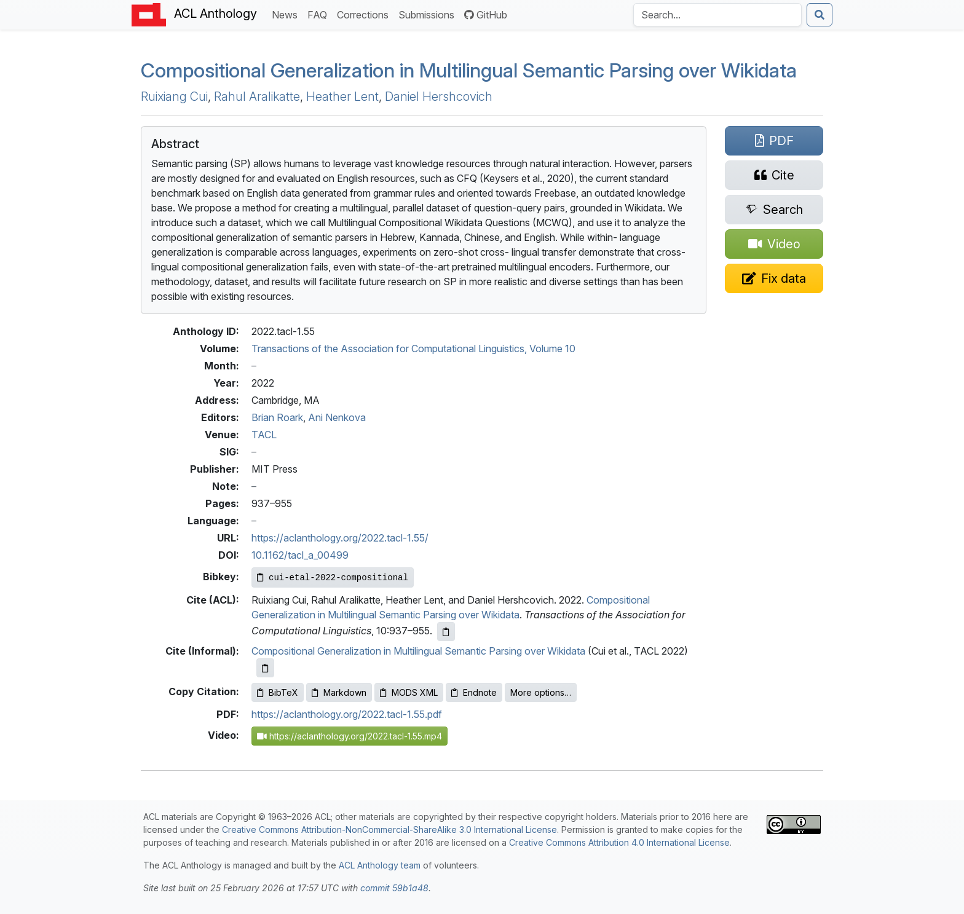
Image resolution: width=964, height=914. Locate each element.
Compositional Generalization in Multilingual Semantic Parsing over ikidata (469, 70)
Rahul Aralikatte (257, 96)
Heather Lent (342, 96)
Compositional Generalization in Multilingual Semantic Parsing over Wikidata (418, 651)
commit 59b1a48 (394, 888)
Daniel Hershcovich (438, 96)
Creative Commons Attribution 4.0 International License (619, 842)
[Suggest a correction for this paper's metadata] (774, 278)
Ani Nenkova (337, 417)
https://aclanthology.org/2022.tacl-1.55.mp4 (349, 736)
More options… (540, 692)
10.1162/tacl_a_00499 (300, 555)
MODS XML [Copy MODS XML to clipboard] (409, 692)
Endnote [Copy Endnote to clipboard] (474, 692)
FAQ (319, 14)
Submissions (428, 14)
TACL (264, 434)
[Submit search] (819, 14)
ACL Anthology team (380, 865)
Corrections (365, 14)
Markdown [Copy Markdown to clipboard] (339, 692)
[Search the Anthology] (717, 14)
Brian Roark (277, 417)
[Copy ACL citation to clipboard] (446, 631)
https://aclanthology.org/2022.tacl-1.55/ (340, 538)
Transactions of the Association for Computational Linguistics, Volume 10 (413, 348)
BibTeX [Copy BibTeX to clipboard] (277, 692)
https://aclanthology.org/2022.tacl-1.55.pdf (346, 714)
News (287, 14)
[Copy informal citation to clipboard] (265, 667)
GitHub (485, 15)
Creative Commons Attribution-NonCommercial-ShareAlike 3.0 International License (389, 829)
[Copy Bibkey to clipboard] (332, 577)
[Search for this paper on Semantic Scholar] (774, 209)
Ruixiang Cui (174, 96)
